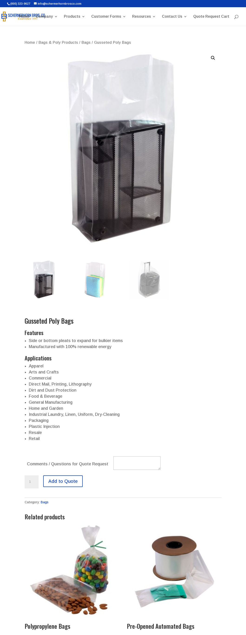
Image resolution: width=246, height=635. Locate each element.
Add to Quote (63, 481)
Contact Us (172, 16)
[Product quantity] (32, 481)
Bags (86, 42)
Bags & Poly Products (58, 42)
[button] (213, 58)
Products (72, 16)
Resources (141, 16)
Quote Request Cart (211, 16)
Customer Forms (106, 16)
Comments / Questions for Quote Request (67, 464)
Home (24, 16)
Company (44, 16)
